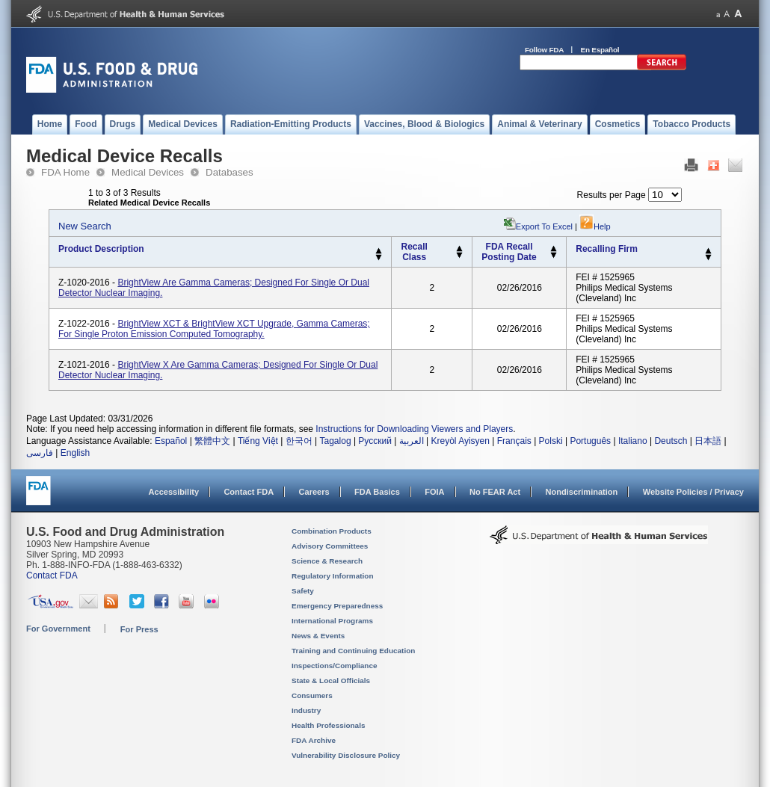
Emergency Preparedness (337, 606)
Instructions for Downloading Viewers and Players (414, 429)
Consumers (312, 695)
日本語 (707, 441)
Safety (303, 591)
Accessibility (174, 491)
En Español (600, 50)
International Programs (332, 621)
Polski (551, 441)
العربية (411, 441)
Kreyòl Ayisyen (460, 441)
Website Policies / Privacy (693, 491)
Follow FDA (544, 50)
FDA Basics (377, 491)
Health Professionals (328, 725)
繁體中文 (212, 441)
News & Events (318, 636)
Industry (306, 710)
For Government (58, 628)
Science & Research (327, 561)
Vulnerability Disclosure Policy (346, 755)
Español (171, 441)
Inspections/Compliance (335, 665)
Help (595, 226)
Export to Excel (544, 226)
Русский (375, 441)
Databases (229, 172)
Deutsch (670, 441)
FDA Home (65, 172)
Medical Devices (147, 172)
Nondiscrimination (582, 491)
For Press (139, 629)
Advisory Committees (330, 546)
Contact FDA (249, 491)
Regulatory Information (333, 576)
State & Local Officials (331, 680)
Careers (314, 491)
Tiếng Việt (258, 441)
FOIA (434, 491)
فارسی (39, 453)
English (75, 453)
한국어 (299, 441)
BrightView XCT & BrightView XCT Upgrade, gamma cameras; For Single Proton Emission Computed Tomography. (214, 328)
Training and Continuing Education (353, 650)
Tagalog (335, 441)
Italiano (632, 441)
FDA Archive (314, 740)
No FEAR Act (494, 491)
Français (514, 441)
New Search (84, 226)
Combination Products (332, 531)
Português (590, 441)
